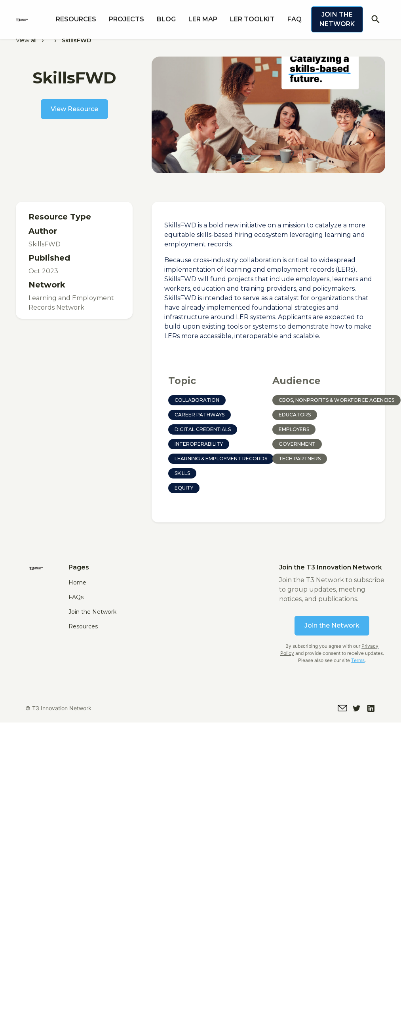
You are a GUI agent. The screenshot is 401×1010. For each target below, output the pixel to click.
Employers (294, 429)
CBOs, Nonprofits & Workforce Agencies (336, 400)
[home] (32, 19)
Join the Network (337, 19)
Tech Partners (300, 458)
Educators (295, 415)
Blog (166, 19)
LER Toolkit (252, 19)
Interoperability (199, 444)
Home (77, 582)
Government (297, 444)
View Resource (74, 109)
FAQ (294, 19)
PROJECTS (126, 19)
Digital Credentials (203, 429)
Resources (76, 19)
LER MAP (202, 19)
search (375, 19)
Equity (184, 488)
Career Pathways (199, 415)
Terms (358, 660)
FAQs (76, 597)
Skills (182, 473)
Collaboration (197, 400)
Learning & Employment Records (221, 458)
